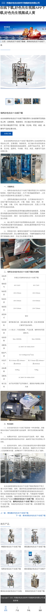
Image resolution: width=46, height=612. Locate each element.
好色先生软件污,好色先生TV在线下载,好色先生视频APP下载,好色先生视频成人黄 (22, 8)
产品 (17, 608)
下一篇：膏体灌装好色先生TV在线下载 (31, 515)
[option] (23, 30)
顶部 (40, 608)
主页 (4, 41)
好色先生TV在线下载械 (16, 41)
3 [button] (24, 36)
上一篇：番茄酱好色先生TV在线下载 (14, 513)
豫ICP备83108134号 (25, 601)
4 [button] (26, 36)
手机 (29, 608)
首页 (6, 608)
